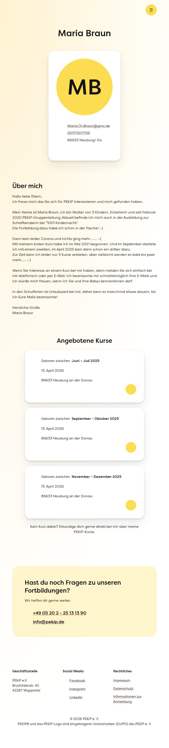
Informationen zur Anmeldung (37, 494)
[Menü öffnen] (38, 29)
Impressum (20, 476)
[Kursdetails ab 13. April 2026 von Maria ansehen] (12, 218)
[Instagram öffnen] (12, 80)
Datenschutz (21, 485)
